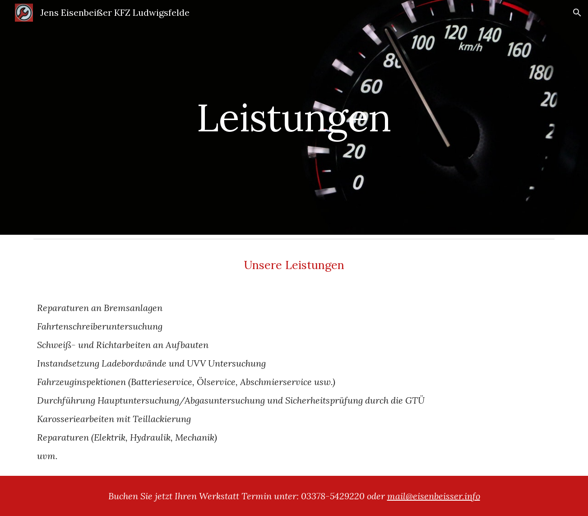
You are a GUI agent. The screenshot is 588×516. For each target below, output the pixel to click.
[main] (294, 117)
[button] (577, 12)
